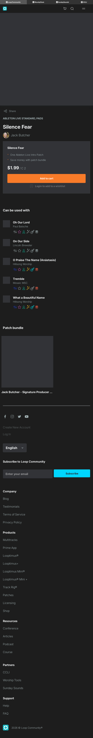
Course (7, 652)
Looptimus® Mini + (15, 579)
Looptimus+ (10, 563)
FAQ (5, 713)
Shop (6, 611)
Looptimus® (11, 555)
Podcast (8, 644)
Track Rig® (10, 587)
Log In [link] (7, 434)
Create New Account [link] (16, 427)
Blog (6, 498)
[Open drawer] (83, 8)
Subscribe (72, 473)
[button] (51, 232)
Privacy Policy (12, 522)
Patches (8, 595)
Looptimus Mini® (14, 571)
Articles (8, 636)
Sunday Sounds (13, 688)
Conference (10, 628)
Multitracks (10, 540)
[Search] (72, 8)
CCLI (6, 672)
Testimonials (11, 506)
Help (6, 705)
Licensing (9, 603)
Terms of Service (14, 514)
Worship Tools (12, 680)
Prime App (10, 548)
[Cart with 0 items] (65, 8)
